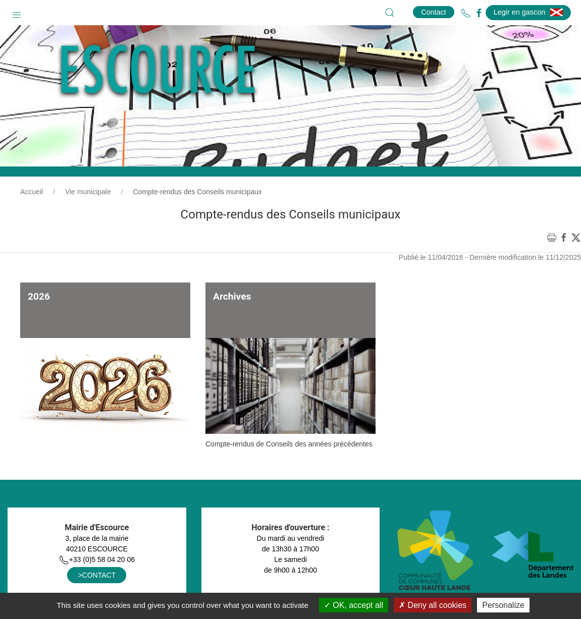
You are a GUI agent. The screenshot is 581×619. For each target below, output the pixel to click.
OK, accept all (353, 605)
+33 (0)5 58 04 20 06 (97, 559)
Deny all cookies (432, 605)
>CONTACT (97, 575)
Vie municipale (88, 192)
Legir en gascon (528, 12)
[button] (17, 12)
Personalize (503, 605)
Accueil (31, 192)
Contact (433, 12)
